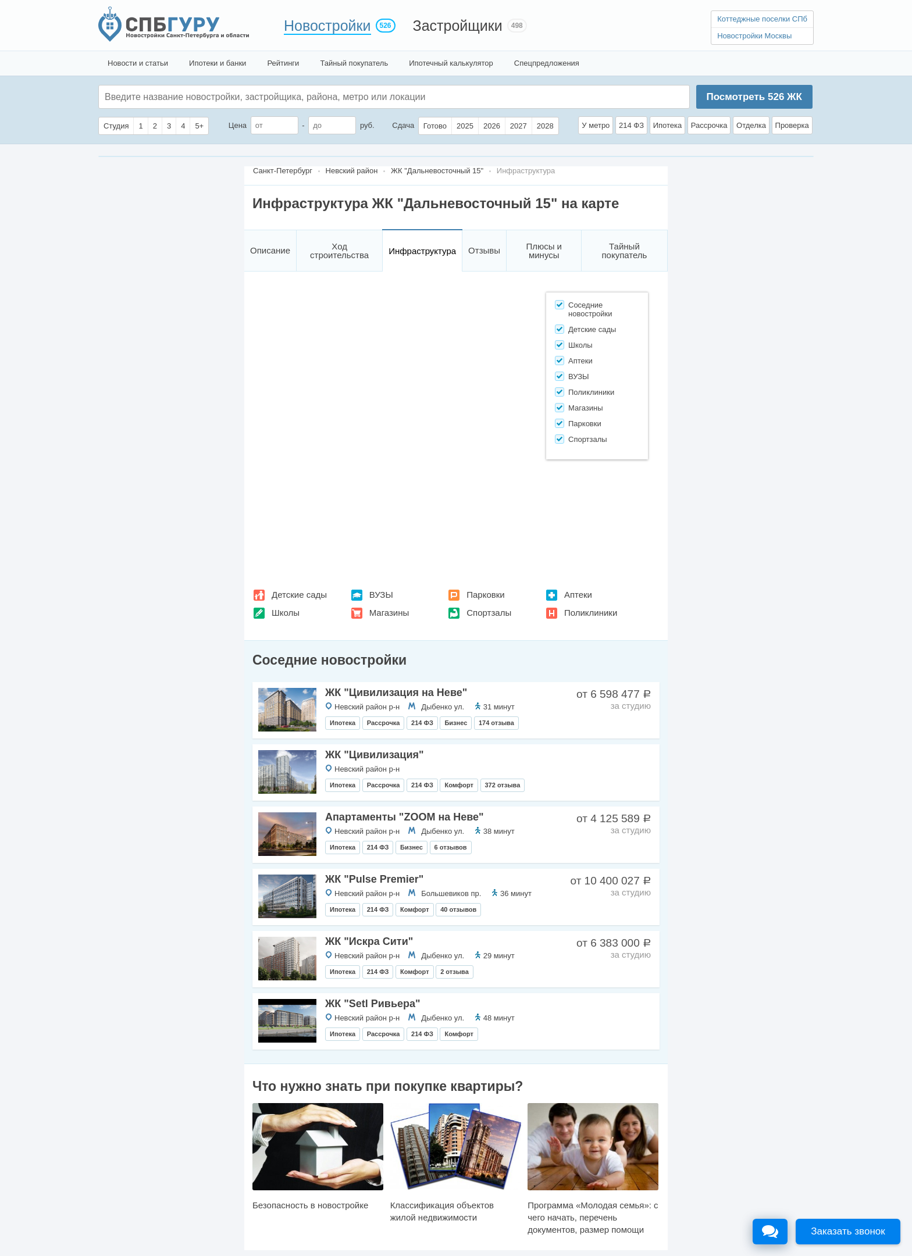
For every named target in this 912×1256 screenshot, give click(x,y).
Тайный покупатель (354, 63)
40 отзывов (458, 909)
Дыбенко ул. (442, 706)
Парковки (485, 595)
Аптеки (578, 595)
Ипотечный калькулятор (451, 63)
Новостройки (327, 25)
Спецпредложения (546, 63)
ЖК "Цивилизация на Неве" (396, 692)
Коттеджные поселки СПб (762, 19)
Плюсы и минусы (544, 250)
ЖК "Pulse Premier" (374, 879)
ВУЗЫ (381, 595)
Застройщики (458, 25)
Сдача (403, 125)
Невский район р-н (367, 706)
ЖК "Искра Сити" (369, 941)
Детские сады (299, 595)
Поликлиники (590, 613)
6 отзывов (450, 847)
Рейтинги (283, 63)
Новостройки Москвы (754, 35)
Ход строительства (339, 250)
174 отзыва (496, 722)
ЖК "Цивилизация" (374, 755)
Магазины (389, 613)
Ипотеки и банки (217, 63)
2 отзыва (454, 971)
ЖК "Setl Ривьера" (373, 1003)
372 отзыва (503, 785)
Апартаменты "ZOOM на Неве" (404, 817)
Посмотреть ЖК (753, 96)
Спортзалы (488, 613)
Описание (270, 250)
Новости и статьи (138, 63)
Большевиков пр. (451, 893)
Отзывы (484, 250)
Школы (286, 613)
